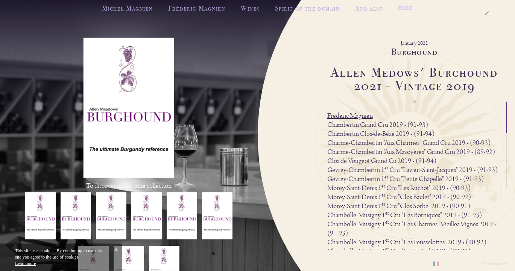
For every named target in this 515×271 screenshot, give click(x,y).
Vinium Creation (494, 263)
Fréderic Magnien (196, 8)
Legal (460, 263)
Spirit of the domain (307, 7)
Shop (405, 6)
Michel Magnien (127, 8)
